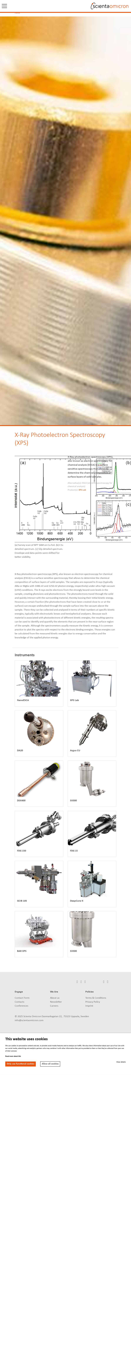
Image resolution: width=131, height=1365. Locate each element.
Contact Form (22, 998)
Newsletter (56, 1002)
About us (54, 998)
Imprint (89, 1006)
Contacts (19, 1002)
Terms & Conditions (95, 998)
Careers (54, 1006)
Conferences (21, 1006)
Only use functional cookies (20, 1064)
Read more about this (13, 1056)
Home (17, 13)
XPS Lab (82, 490)
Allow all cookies (50, 1064)
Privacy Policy (92, 1002)
